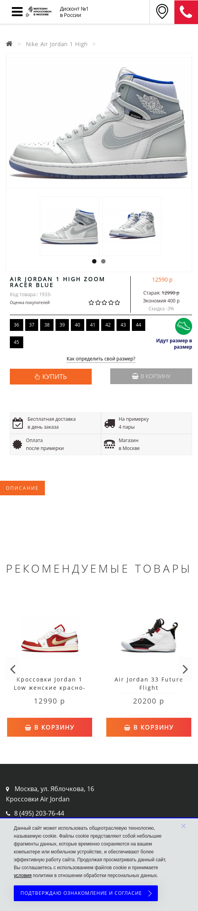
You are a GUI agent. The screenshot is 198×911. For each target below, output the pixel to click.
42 (108, 324)
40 (77, 324)
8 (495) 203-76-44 (39, 813)
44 (138, 324)
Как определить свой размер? (101, 359)
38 (47, 324)
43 (123, 324)
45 (16, 342)
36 (16, 324)
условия (22, 875)
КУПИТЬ (54, 377)
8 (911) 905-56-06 (186, 12)
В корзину (151, 376)
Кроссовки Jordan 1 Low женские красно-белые (50, 688)
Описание (22, 488)
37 (32, 324)
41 (93, 324)
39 (62, 324)
